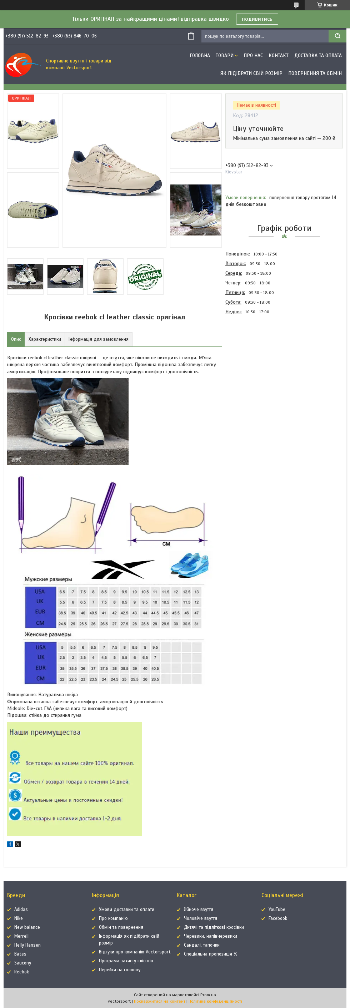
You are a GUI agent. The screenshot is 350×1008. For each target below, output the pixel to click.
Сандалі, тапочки (202, 945)
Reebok (21, 972)
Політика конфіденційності (215, 1001)
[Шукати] (337, 36)
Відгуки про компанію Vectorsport (135, 952)
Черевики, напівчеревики (210, 936)
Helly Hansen (27, 945)
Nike (18, 918)
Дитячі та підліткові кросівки (214, 927)
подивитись (257, 18)
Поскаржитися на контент (159, 1001)
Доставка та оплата (318, 55)
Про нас (253, 55)
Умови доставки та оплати (126, 909)
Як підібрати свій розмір (251, 73)
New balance (27, 927)
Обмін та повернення (121, 927)
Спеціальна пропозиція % (211, 954)
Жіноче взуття (198, 909)
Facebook (278, 918)
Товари (225, 55)
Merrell (21, 936)
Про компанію (113, 918)
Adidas (21, 909)
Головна (200, 55)
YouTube (277, 909)
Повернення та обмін (315, 73)
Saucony (22, 963)
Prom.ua (208, 994)
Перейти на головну (119, 970)
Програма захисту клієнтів (126, 961)
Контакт (279, 55)
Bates (20, 954)
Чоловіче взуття (200, 918)
